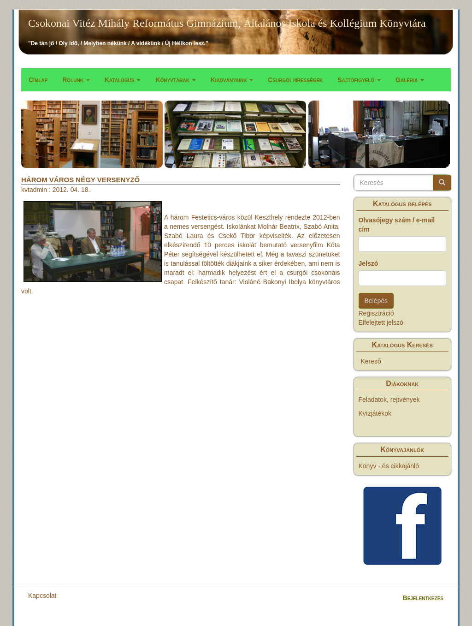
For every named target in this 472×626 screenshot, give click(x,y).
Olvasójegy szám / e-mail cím (397, 224)
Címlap (38, 79)
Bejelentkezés (423, 598)
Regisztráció (376, 313)
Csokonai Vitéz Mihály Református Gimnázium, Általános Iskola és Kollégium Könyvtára (227, 23)
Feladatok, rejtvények (389, 399)
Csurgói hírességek (295, 79)
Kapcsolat (42, 595)
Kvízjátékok (375, 413)
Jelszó (368, 263)
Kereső (371, 361)
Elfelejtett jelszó (381, 322)
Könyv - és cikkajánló (389, 466)
